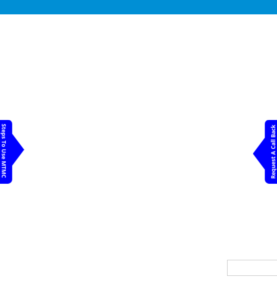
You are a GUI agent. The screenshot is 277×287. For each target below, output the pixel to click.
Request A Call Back (273, 152)
